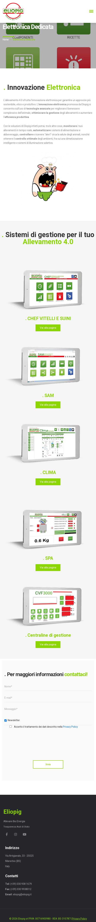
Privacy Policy (70, 727)
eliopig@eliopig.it (22, 894)
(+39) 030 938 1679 (21, 884)
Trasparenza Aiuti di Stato (17, 826)
